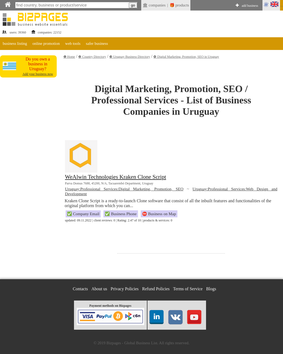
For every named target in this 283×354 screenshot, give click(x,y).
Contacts (80, 288)
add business (250, 6)
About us (99, 288)
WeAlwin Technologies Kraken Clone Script (115, 177)
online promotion (46, 43)
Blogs (211, 288)
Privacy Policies (125, 288)
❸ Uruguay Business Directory (129, 57)
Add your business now (37, 74)
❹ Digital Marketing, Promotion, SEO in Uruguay (186, 57)
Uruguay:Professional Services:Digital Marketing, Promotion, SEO (124, 189)
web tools (72, 43)
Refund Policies (156, 288)
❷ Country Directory (92, 57)
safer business (97, 43)
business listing (15, 43)
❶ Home (69, 57)
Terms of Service (188, 288)
